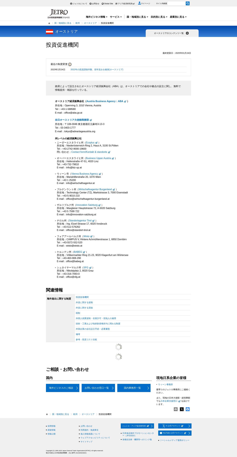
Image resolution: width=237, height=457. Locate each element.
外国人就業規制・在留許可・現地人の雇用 (96, 318)
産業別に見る (178, 17)
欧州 (78, 23)
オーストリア (90, 23)
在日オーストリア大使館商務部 (73, 120)
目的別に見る (159, 17)
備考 (78, 334)
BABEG (79, 252)
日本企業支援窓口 (171, 401)
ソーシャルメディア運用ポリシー (174, 440)
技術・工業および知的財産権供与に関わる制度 (98, 323)
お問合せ (95, 4)
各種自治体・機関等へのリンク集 (137, 439)
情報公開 (51, 434)
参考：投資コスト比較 (86, 339)
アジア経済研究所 (126, 4)
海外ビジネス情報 (97, 17)
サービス (116, 17)
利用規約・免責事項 (89, 430)
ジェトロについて (80, 4)
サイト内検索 (161, 3)
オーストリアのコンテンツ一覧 (171, 33)
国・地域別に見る (137, 17)
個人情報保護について (90, 434)
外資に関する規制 (84, 302)
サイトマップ (86, 441)
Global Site (108, 4)
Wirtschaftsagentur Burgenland (97, 189)
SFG (87, 267)
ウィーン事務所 (165, 384)
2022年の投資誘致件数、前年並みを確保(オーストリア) (97, 69)
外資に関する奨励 (84, 307)
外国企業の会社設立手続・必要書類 (93, 329)
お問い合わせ (86, 426)
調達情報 (51, 430)
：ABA (106, 101)
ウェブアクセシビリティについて (95, 438)
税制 (78, 313)
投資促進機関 (82, 297)
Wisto (88, 236)
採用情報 (51, 426)
